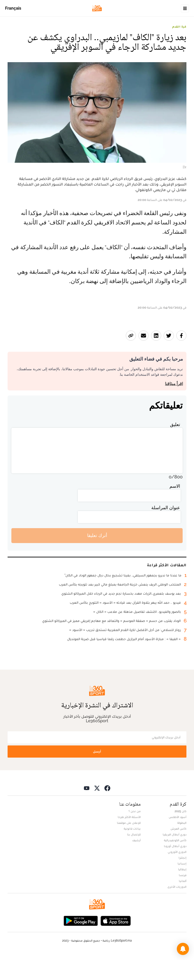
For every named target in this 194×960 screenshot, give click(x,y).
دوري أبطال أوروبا (175, 846)
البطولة (181, 823)
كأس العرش (178, 828)
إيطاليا (182, 869)
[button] (183, 949)
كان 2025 (180, 811)
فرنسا (182, 875)
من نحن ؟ (135, 811)
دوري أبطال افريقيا (174, 834)
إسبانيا (182, 863)
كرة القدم (179, 26)
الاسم (174, 486)
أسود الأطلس (177, 817)
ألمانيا (182, 881)
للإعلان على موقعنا (129, 823)
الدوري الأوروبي (177, 852)
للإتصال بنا (134, 834)
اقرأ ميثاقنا (174, 383)
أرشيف (136, 840)
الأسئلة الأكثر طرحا (129, 817)
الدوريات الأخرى (176, 886)
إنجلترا (182, 857)
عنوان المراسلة (165, 507)
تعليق (175, 424)
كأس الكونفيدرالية (175, 840)
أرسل (97, 751)
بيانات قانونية (132, 828)
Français (13, 8)
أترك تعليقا (97, 535)
